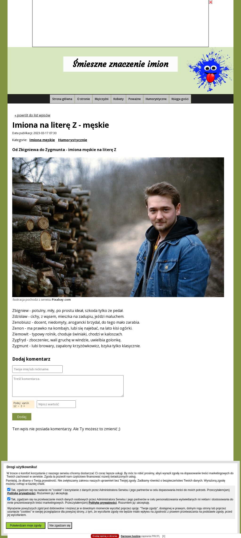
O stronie (83, 99)
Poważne (135, 99)
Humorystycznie (72, 139)
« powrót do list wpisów (32, 115)
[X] (163, 536)
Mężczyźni (101, 99)
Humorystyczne (156, 99)
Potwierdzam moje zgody (25, 525)
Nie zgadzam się (59, 525)
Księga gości (180, 99)
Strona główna (62, 99)
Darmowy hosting (131, 536)
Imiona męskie (42, 139)
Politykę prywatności (21, 493)
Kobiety (118, 99)
